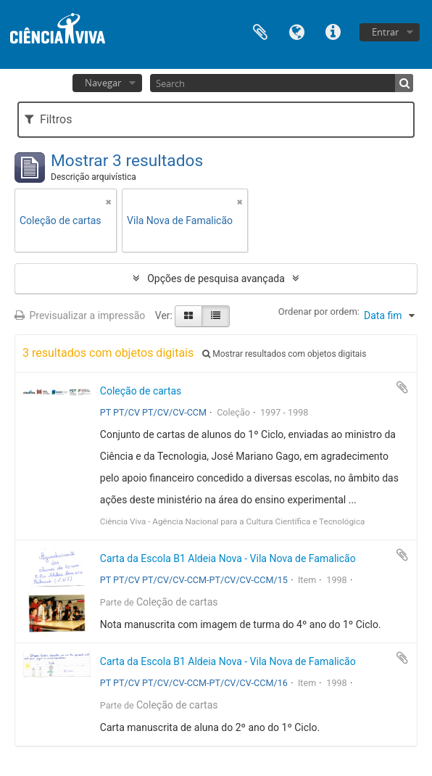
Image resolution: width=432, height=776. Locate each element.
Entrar (385, 31)
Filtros (48, 119)
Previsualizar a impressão (79, 315)
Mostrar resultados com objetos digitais (284, 354)
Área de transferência (260, 31)
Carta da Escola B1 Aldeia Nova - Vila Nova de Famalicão (228, 558)
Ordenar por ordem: (319, 311)
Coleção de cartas (141, 391)
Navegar (103, 82)
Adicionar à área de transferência (402, 387)
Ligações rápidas (333, 31)
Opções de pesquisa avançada (216, 278)
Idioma (296, 31)
